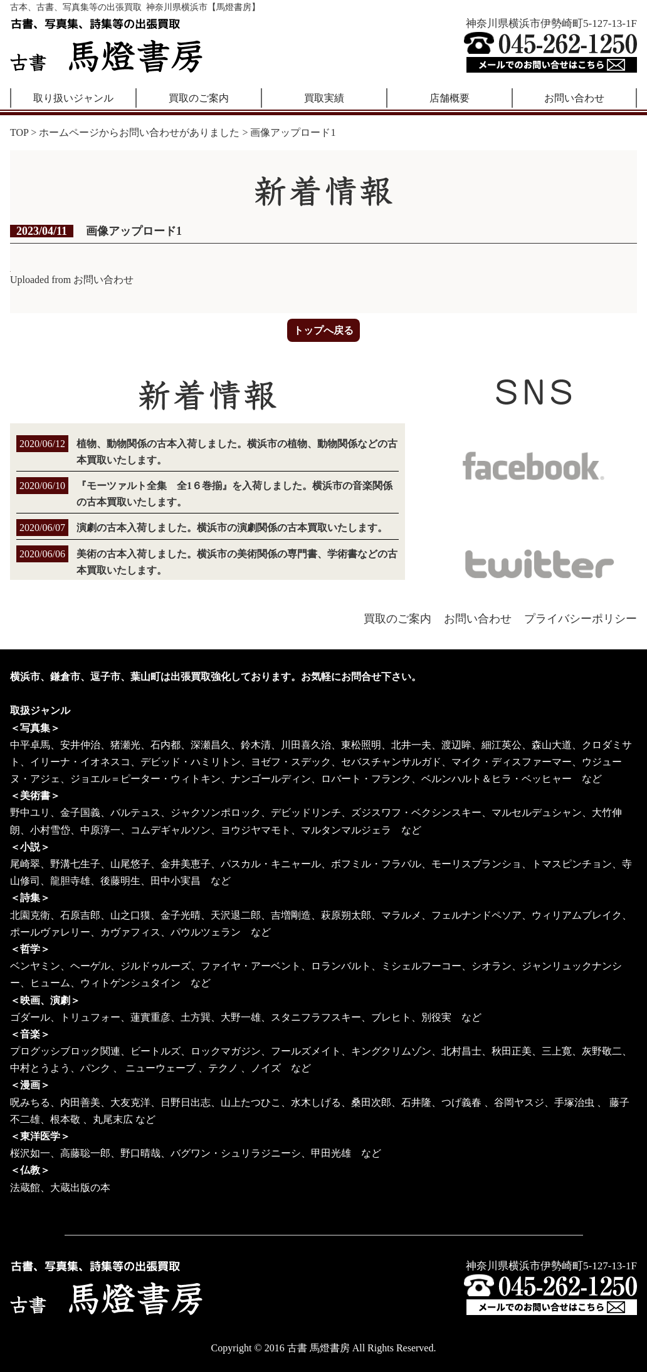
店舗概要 (449, 98)
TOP (19, 132)
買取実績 (324, 98)
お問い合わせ (574, 98)
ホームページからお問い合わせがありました (139, 132)
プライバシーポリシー (580, 618)
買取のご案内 (199, 98)
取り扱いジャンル (73, 98)
